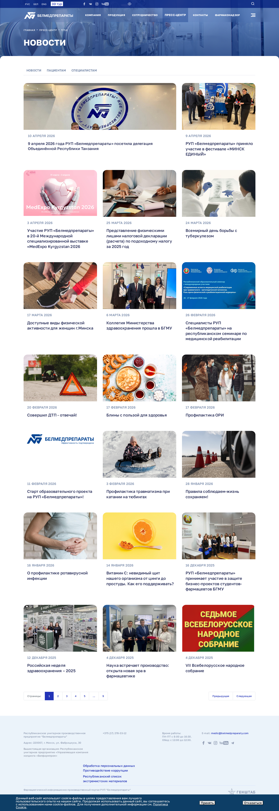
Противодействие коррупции (105, 776)
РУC (28, 4)
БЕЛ (36, 4)
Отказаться (253, 803)
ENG (44, 4)
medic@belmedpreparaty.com (229, 738)
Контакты (200, 15)
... (94, 701)
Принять (207, 803)
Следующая (244, 701)
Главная (29, 30)
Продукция (116, 15)
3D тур (57, 4)
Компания (93, 15)
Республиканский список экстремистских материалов (105, 784)
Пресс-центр (175, 15)
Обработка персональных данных (109, 772)
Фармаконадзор (227, 15)
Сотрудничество (145, 15)
